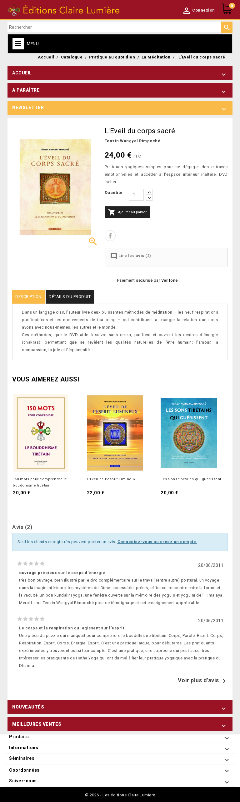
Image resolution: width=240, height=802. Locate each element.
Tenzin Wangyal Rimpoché (133, 141)
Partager (110, 235)
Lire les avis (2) (130, 256)
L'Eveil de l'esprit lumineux (111, 479)
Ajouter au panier (127, 212)
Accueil (22, 72)
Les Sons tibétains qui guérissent (191, 479)
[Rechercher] (120, 27)
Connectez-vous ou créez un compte (157, 541)
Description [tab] (28, 296)
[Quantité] (136, 195)
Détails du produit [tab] (70, 296)
